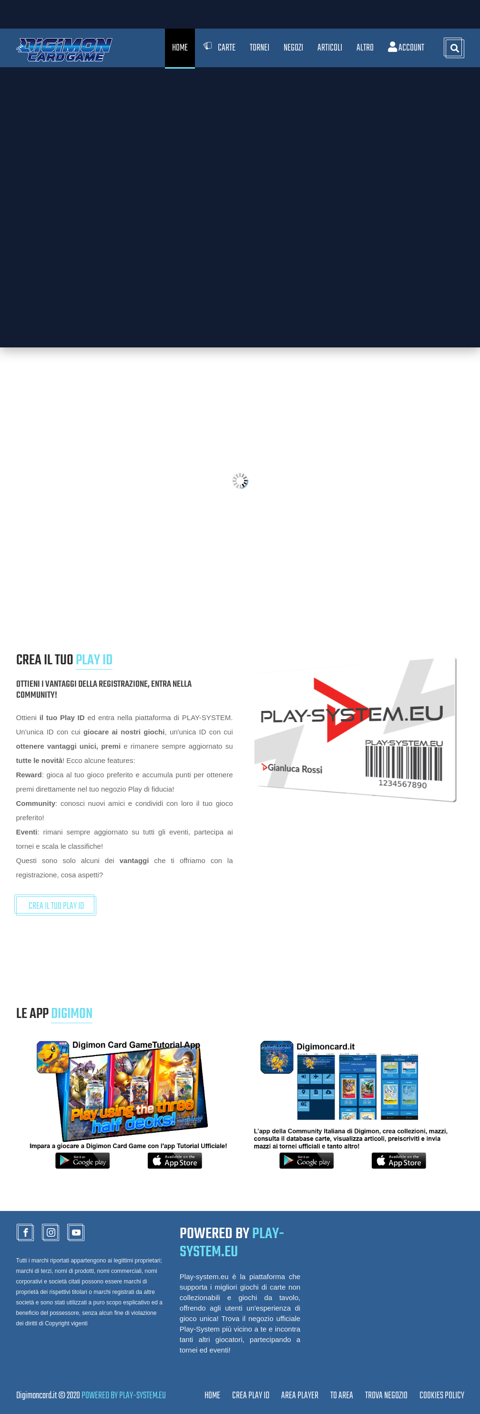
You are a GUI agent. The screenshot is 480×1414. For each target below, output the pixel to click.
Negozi (293, 48)
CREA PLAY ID (250, 1396)
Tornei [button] (259, 48)
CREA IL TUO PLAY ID (56, 906)
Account (406, 48)
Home (180, 48)
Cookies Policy (441, 1396)
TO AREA (341, 1396)
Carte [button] (218, 48)
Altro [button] (365, 48)
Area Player (299, 1396)
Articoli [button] (329, 48)
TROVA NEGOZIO (386, 1396)
